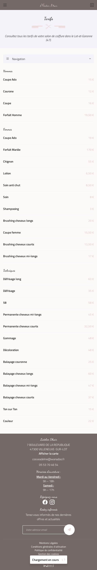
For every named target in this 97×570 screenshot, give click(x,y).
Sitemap (48, 558)
